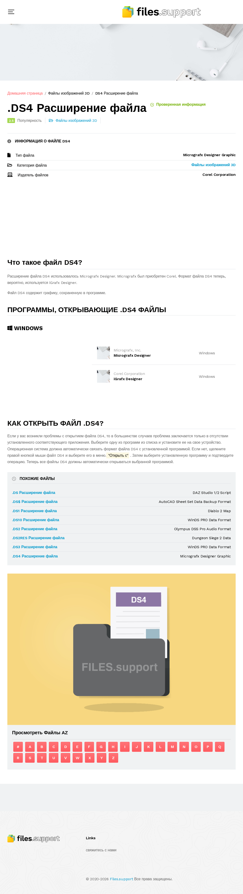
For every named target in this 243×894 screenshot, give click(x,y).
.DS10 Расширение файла (35, 520)
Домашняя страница (25, 93)
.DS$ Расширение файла (34, 501)
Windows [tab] (25, 328)
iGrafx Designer (128, 379)
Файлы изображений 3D (68, 93)
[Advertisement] (121, 220)
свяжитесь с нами (101, 850)
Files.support (121, 879)
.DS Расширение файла (33, 492)
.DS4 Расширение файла (35, 556)
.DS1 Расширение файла (34, 511)
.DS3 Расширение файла (34, 547)
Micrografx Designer (132, 355)
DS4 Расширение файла (116, 93)
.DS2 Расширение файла (34, 529)
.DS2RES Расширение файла (38, 538)
